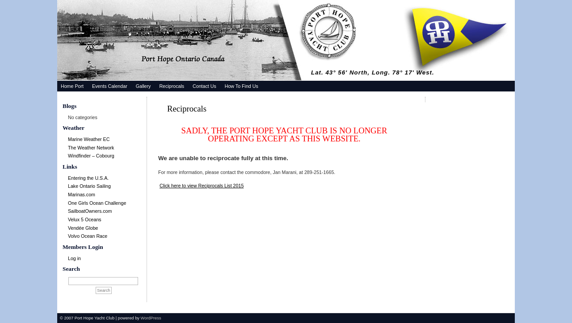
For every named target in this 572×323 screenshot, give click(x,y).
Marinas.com (81, 194)
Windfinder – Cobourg (91, 155)
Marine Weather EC (88, 139)
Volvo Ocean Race (87, 236)
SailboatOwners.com (90, 211)
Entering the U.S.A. (88, 178)
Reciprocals (171, 86)
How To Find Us (241, 86)
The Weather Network (91, 147)
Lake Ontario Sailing (89, 186)
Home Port (72, 86)
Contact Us (204, 86)
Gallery (143, 86)
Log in (74, 258)
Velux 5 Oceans (84, 219)
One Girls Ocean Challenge (97, 203)
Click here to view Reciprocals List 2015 (202, 185)
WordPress (151, 318)
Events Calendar (109, 86)
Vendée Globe (83, 228)
